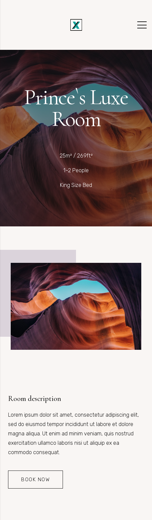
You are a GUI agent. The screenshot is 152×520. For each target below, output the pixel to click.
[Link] (76, 25)
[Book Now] (35, 480)
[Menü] (142, 25)
